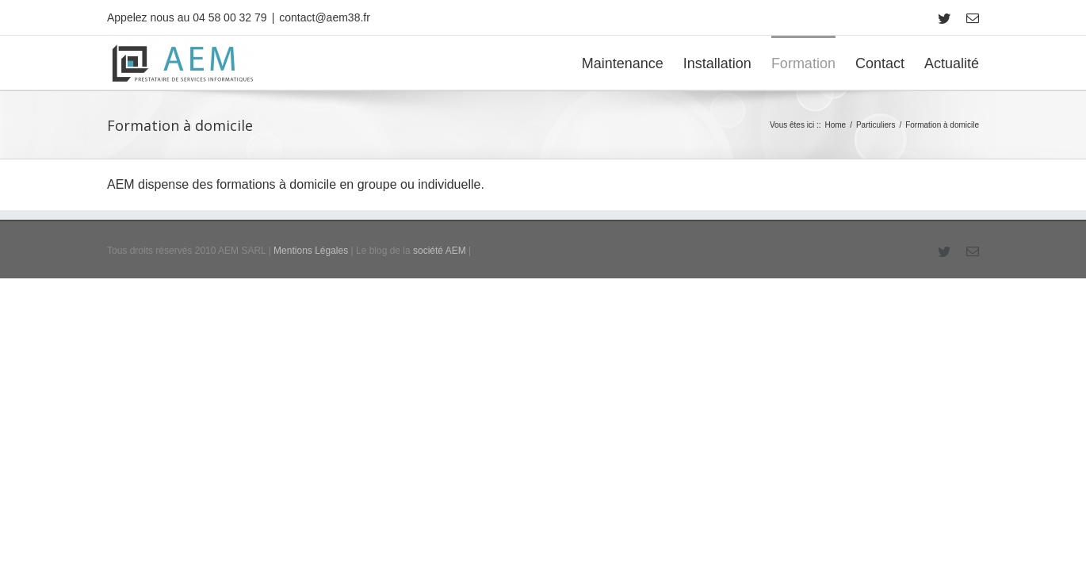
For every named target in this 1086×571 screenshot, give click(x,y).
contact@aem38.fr (324, 17)
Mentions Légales (310, 316)
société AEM (439, 316)
